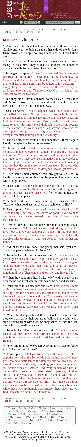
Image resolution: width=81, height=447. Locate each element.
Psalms (32, 408)
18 (69, 30)
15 (58, 30)
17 (65, 30)
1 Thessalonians (54, 414)
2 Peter (41, 420)
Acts (10, 411)
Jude (16, 423)
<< (21, 22)
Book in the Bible (38, 437)
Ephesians (12, 414)
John (69, 408)
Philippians (26, 414)
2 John (60, 420)
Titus (53, 417)
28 (39, 32)
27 (36, 32)
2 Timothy (42, 417)
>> (39, 22)
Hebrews (12, 420)
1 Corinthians (32, 411)
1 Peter (31, 420)
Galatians (61, 411)
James (22, 420)
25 (28, 32)
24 (25, 32)
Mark (52, 408)
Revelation (26, 423)
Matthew (43, 408)
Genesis (22, 408)
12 (47, 30)
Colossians (38, 414)
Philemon (63, 417)
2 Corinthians (48, 411)
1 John (50, 420)
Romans (19, 411)
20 (9, 32)
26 (32, 32)
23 (21, 32)
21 (14, 32)
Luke (61, 408)
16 (61, 30)
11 (43, 30)
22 (17, 32)
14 (54, 30)
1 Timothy (30, 417)
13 (50, 30)
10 (39, 30)
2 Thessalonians (15, 417)
